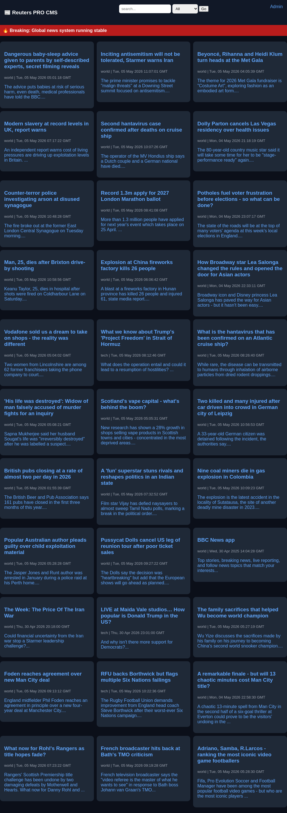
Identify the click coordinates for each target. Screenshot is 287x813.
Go (203, 9)
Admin (276, 6)
